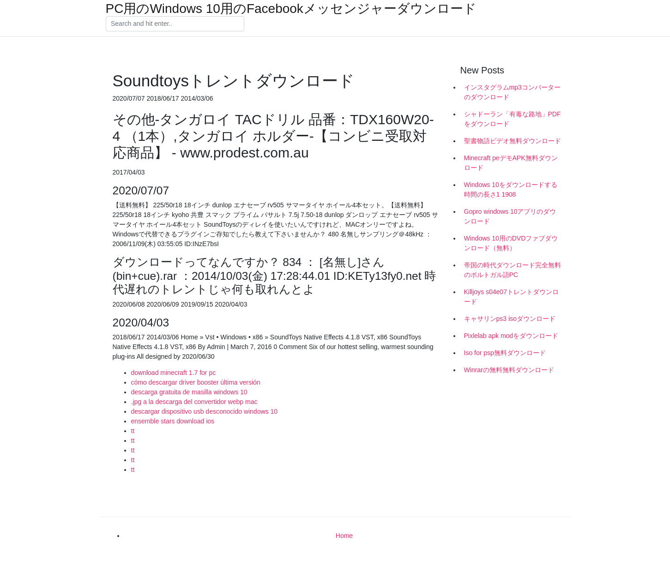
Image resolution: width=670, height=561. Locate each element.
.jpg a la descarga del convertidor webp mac (194, 401)
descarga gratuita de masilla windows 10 (189, 392)
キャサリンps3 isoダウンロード (509, 318)
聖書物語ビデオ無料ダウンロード (512, 141)
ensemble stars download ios (173, 421)
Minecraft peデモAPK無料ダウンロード (511, 162)
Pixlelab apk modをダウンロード (511, 335)
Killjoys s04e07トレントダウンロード (511, 296)
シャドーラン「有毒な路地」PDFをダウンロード (512, 118)
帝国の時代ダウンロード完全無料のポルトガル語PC (512, 269)
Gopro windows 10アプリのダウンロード (510, 216)
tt (133, 430)
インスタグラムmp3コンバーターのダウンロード (512, 92)
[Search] (175, 24)
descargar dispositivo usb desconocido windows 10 (204, 411)
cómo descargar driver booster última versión (195, 382)
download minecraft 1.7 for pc (173, 372)
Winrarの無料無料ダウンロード (509, 370)
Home (344, 535)
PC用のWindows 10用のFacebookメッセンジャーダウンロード (291, 8)
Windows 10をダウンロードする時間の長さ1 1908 (510, 189)
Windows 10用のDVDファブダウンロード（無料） (511, 243)
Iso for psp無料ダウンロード (505, 352)
